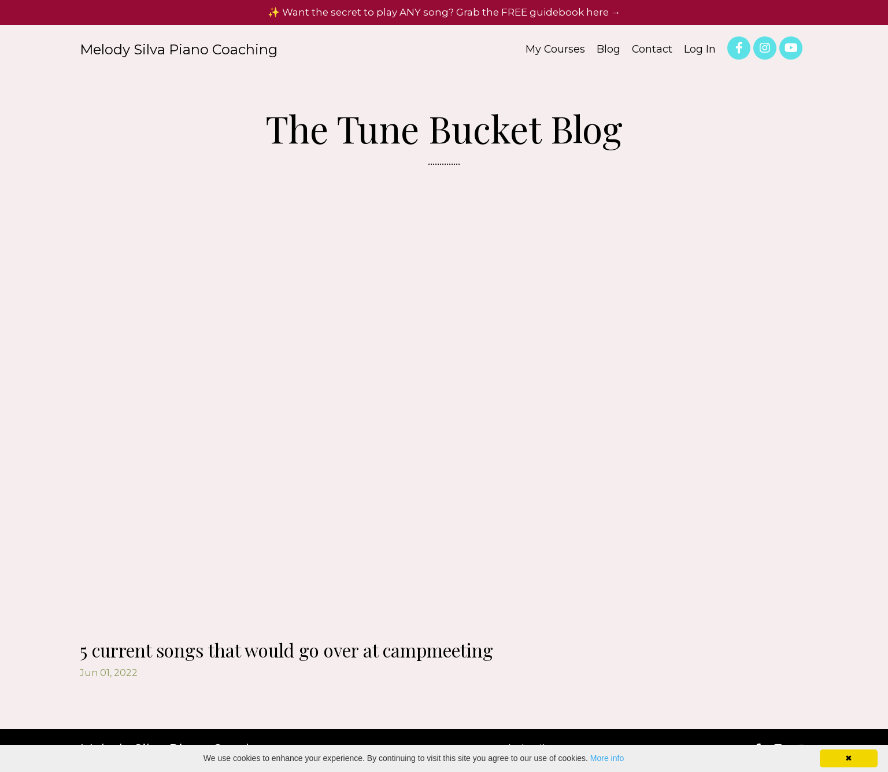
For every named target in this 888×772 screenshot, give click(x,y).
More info (607, 758)
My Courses (554, 53)
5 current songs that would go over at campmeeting (321, 652)
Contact (651, 53)
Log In (700, 53)
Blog (608, 53)
